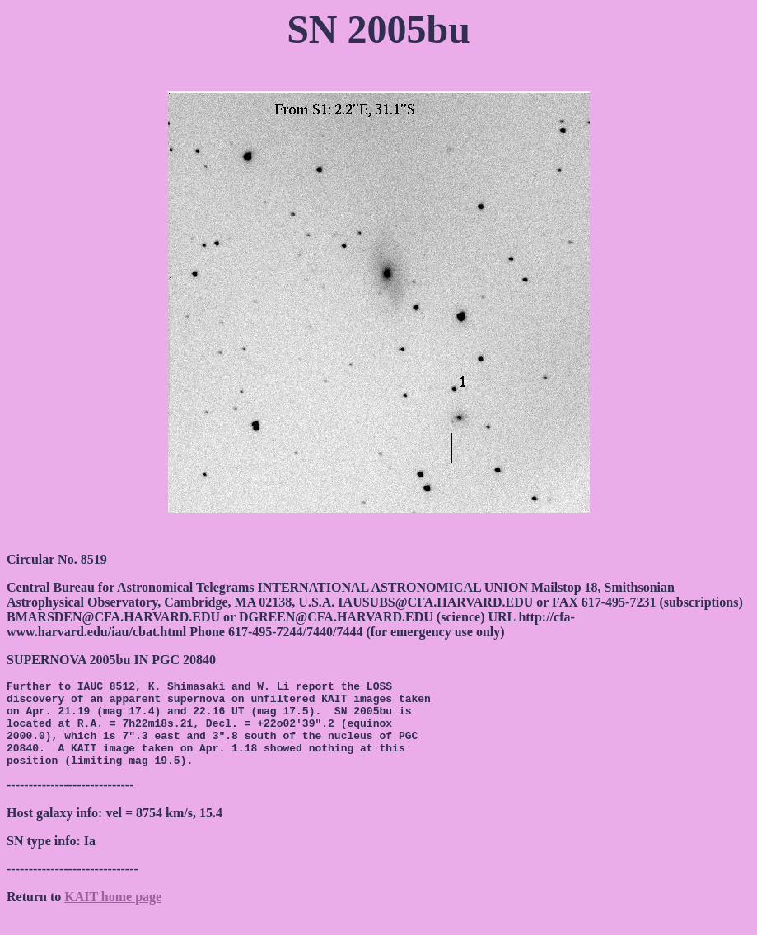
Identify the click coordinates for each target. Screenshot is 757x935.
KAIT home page (112, 914)
